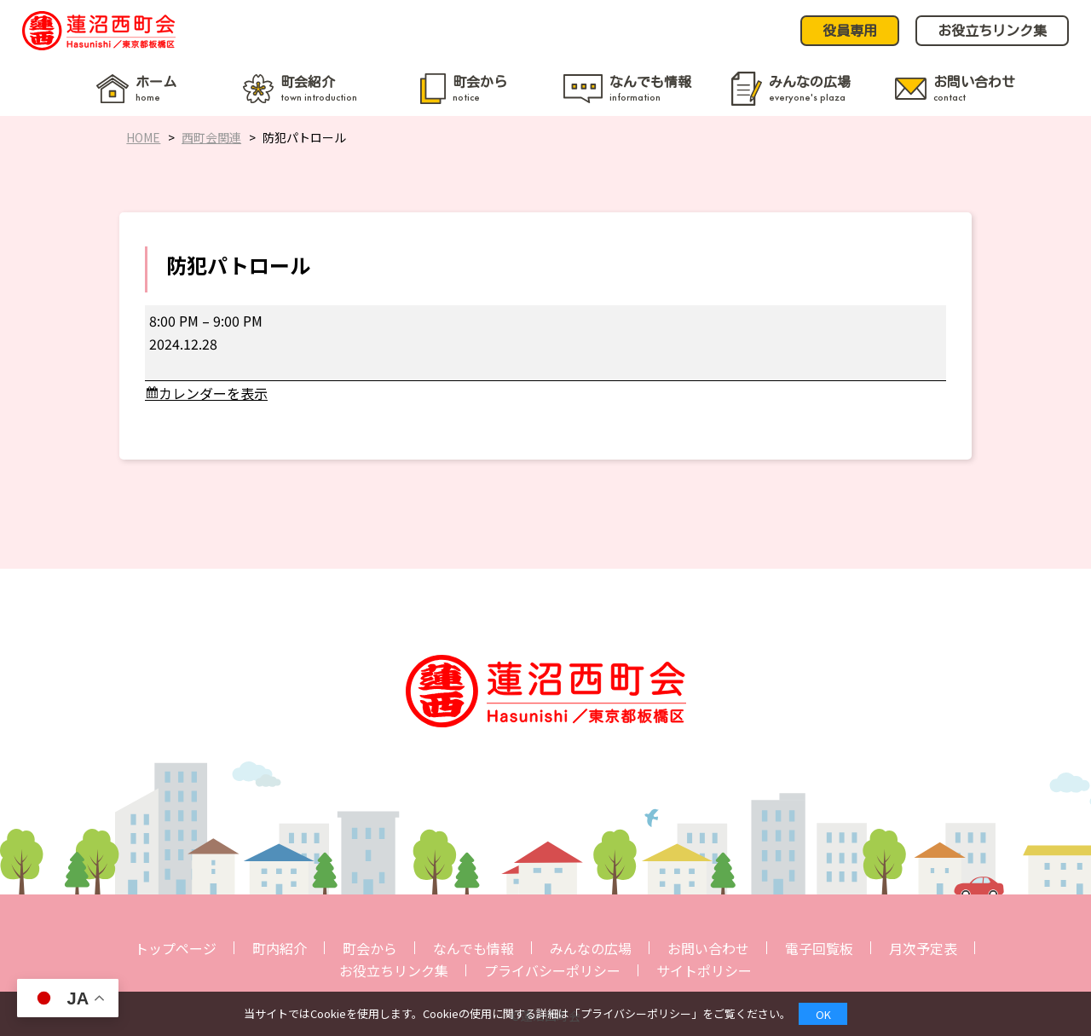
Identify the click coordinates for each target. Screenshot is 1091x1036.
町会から (370, 948)
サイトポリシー (704, 970)
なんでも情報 (473, 948)
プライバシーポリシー (552, 970)
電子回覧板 (819, 948)
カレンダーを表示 (213, 393)
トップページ (175, 948)
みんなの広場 (591, 948)
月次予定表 (923, 948)
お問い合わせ (708, 948)
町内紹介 (279, 948)
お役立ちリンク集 (393, 970)
